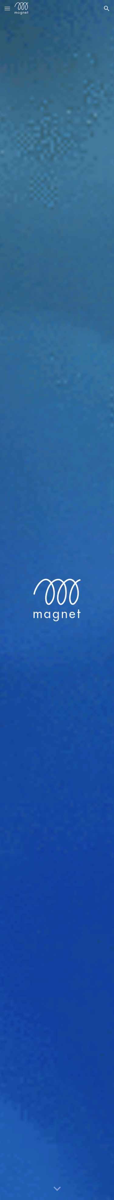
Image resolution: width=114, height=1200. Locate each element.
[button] (7, 8)
